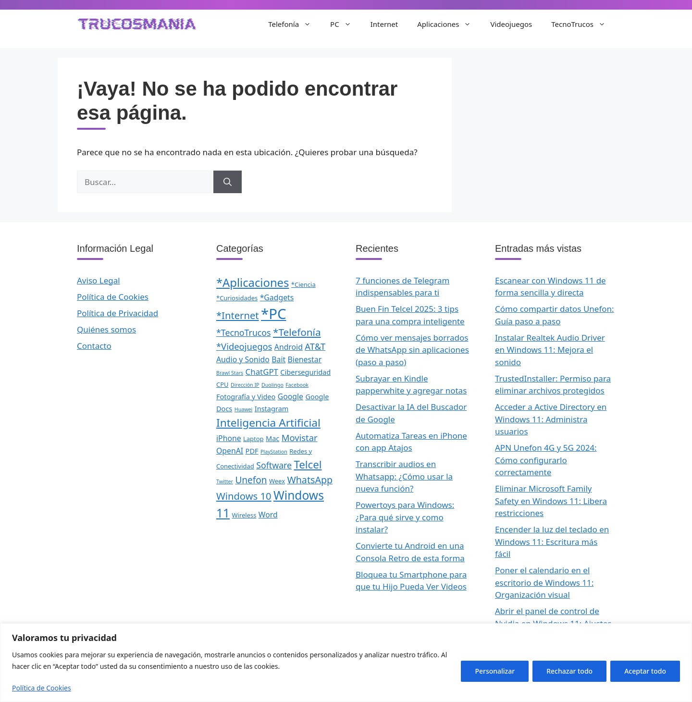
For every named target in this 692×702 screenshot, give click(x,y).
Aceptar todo (645, 671)
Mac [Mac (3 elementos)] (272, 438)
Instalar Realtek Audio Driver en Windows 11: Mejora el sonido (550, 350)
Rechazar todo (569, 671)
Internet (384, 24)
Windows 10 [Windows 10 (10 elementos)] (244, 496)
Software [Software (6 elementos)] (274, 465)
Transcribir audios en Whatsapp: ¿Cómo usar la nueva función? (404, 476)
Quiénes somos (106, 329)
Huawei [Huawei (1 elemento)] (244, 409)
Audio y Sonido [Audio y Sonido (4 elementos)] (243, 359)
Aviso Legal (98, 280)
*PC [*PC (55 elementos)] (273, 313)
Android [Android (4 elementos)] (288, 347)
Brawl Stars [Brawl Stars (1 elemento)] (229, 372)
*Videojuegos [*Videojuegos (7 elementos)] (244, 346)
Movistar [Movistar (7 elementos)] (300, 437)
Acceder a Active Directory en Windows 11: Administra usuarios (550, 419)
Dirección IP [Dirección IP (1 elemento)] (245, 385)
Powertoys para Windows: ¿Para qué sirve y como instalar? (405, 517)
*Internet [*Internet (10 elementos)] (237, 315)
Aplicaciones (449, 24)
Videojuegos (511, 24)
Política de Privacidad (117, 313)
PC (345, 24)
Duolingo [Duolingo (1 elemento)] (272, 385)
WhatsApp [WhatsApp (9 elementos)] (310, 479)
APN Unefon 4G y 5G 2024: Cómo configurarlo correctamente (546, 460)
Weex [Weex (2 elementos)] (277, 481)
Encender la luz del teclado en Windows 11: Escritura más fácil (552, 541)
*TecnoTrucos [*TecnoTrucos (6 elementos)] (243, 332)
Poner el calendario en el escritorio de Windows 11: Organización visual (544, 582)
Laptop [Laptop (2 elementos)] (253, 438)
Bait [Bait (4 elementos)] (278, 359)
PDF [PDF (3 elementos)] (252, 451)
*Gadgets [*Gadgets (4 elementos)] (277, 297)
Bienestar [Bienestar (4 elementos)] (305, 359)
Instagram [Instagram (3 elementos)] (272, 408)
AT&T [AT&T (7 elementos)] (315, 346)
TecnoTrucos (583, 24)
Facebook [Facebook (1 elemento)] (297, 385)
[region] (346, 662)
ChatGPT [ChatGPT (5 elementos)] (262, 371)
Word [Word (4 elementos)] (268, 514)
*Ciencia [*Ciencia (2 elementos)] (303, 284)
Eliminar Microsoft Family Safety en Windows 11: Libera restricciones (551, 500)
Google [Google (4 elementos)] (290, 396)
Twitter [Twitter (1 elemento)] (224, 481)
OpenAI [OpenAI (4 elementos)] (229, 450)
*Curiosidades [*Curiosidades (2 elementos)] (237, 298)
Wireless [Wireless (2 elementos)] (244, 515)
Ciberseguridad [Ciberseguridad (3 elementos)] (305, 372)
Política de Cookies (41, 687)
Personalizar (495, 671)
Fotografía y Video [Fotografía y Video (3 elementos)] (245, 396)
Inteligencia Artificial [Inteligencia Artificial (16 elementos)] (268, 422)
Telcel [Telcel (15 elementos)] (307, 464)
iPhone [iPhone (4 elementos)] (228, 438)
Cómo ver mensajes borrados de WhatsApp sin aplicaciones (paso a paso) (412, 350)
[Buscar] (227, 182)
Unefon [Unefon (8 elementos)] (251, 480)
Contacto (94, 345)
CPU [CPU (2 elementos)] (222, 384)
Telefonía (294, 24)
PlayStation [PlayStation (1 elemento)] (273, 451)
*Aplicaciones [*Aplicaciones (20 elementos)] (252, 282)
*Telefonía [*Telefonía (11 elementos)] (297, 332)
